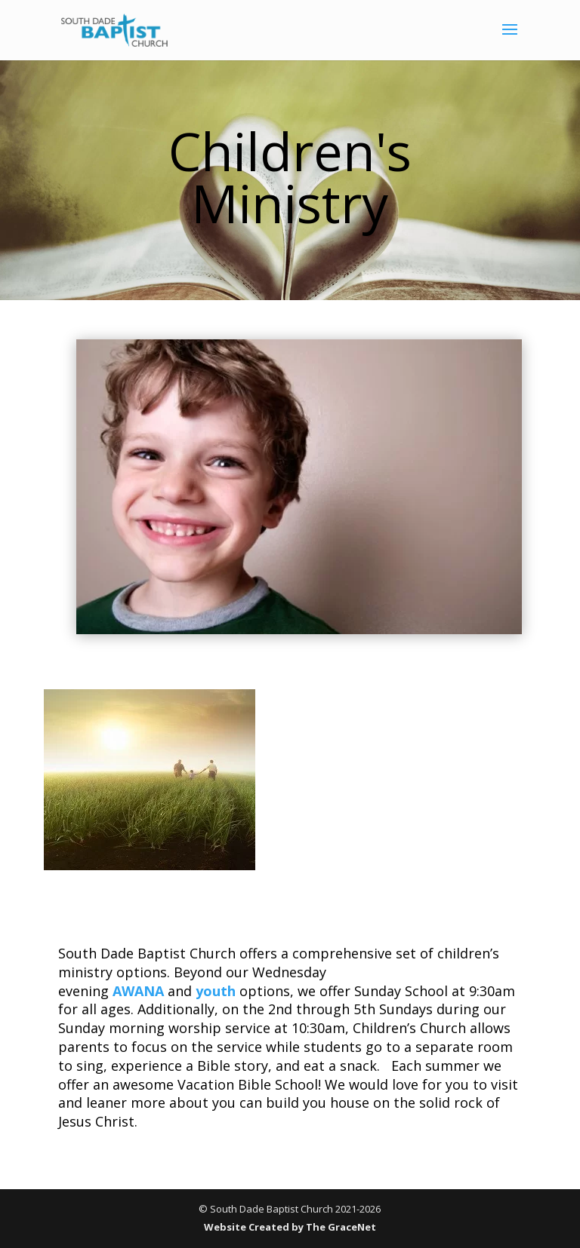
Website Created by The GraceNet (290, 1227)
